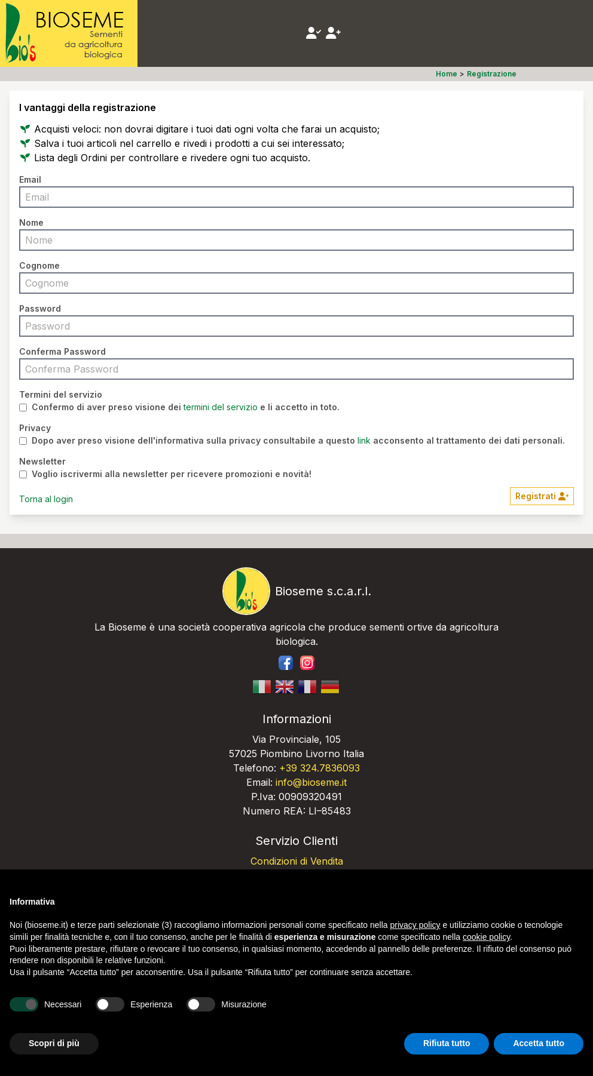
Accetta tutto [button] (538, 1043)
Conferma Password (62, 351)
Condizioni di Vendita (296, 861)
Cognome (39, 265)
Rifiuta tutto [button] (446, 1043)
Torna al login (46, 499)
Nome (31, 222)
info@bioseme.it (311, 782)
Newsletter (42, 461)
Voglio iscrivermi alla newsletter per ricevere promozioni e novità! (171, 474)
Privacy (35, 428)
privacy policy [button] (415, 925)
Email (30, 179)
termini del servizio (221, 407)
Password (40, 308)
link (364, 440)
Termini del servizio (60, 394)
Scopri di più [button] (54, 1043)
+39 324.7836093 (319, 768)
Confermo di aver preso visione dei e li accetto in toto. (186, 407)
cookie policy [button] (486, 937)
